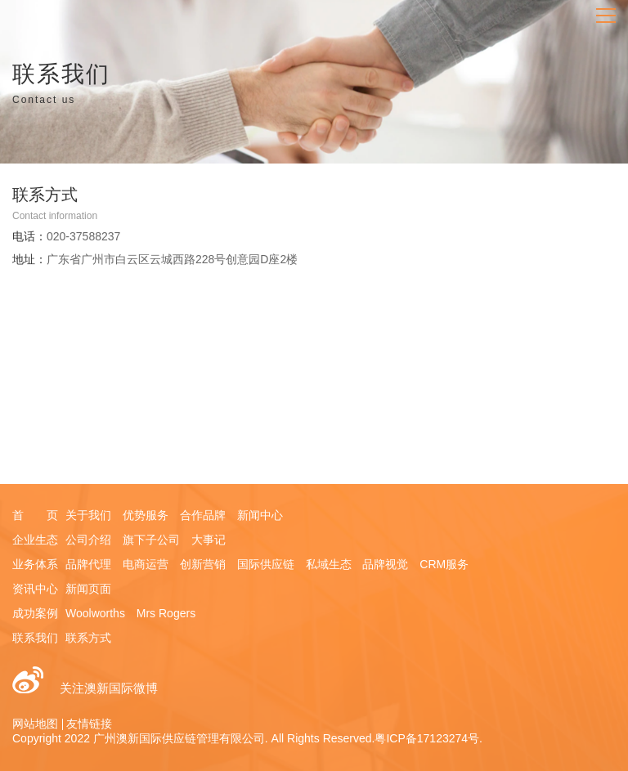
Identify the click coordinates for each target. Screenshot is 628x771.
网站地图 (35, 723)
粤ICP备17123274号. (428, 738)
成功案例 (35, 613)
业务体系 (35, 564)
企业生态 (35, 539)
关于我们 (88, 515)
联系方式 (88, 637)
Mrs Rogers (166, 613)
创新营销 (203, 564)
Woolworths (95, 613)
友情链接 (89, 723)
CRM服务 (444, 564)
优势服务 (145, 515)
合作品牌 (203, 515)
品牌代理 (88, 564)
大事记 (208, 539)
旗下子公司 (151, 539)
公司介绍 (88, 539)
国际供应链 (265, 564)
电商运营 (145, 564)
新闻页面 (88, 588)
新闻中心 (260, 515)
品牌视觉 (385, 564)
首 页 (35, 515)
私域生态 (329, 564)
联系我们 (35, 637)
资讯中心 (35, 588)
